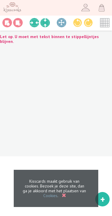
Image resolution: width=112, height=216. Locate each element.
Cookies (50, 195)
